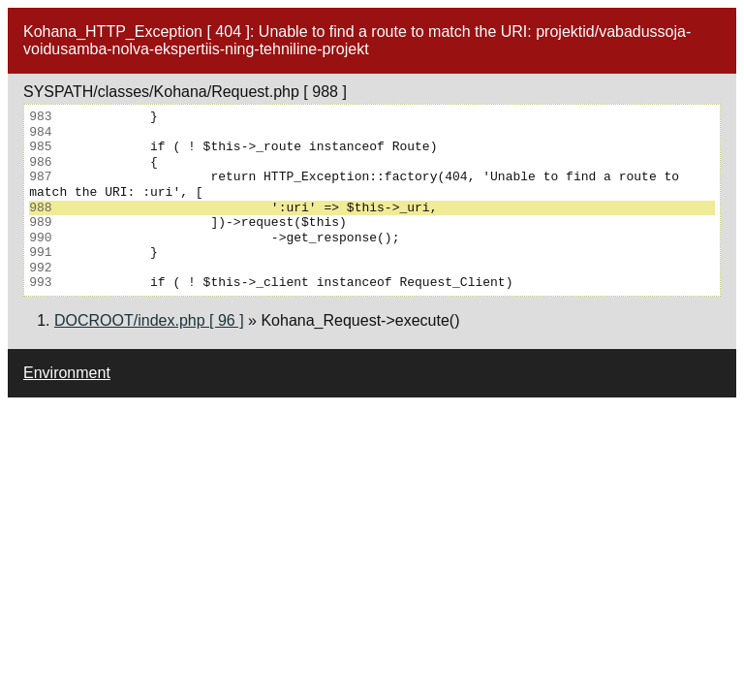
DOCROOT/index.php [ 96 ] (149, 320)
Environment (66, 373)
